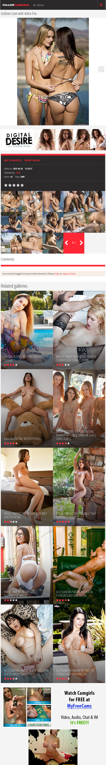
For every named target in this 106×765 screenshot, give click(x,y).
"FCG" (18, 172)
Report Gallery (32, 160)
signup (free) (69, 273)
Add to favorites (13, 160)
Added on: (8, 168)
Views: (17, 176)
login (57, 273)
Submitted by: (9, 172)
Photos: (7, 176)
